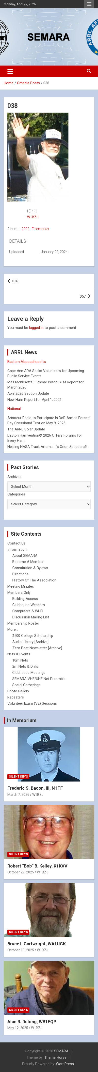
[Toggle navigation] (10, 71)
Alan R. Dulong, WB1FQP (31, 1021)
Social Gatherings (26, 685)
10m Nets (20, 660)
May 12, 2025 (17, 1028)
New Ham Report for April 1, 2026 (34, 399)
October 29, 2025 (20, 872)
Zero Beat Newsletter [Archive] (37, 648)
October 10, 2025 (20, 950)
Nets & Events (18, 654)
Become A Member (28, 562)
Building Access (25, 598)
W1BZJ (32, 217)
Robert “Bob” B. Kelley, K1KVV (37, 865)
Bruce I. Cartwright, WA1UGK (36, 943)
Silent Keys (18, 776)
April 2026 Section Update (28, 393)
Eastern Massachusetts (26, 361)
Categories (16, 494)
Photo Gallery (18, 691)
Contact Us (16, 543)
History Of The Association (34, 580)
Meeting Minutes (20, 586)
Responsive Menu (89, 4)
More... (12, 629)
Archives (14, 477)
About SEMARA (24, 555)
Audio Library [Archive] (30, 642)
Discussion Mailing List (30, 617)
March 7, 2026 (18, 795)
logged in (36, 327)
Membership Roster (23, 623)
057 (83, 296)
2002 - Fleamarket (35, 229)
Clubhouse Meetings (28, 672)
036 (15, 281)
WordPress (65, 1064)
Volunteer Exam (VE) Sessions (32, 703)
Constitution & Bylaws (30, 568)
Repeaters (15, 697)
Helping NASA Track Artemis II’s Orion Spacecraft (47, 446)
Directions (20, 574)
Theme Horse (55, 1057)
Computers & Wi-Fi (27, 611)
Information (17, 549)
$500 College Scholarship (32, 635)
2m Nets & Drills (25, 666)
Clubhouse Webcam (28, 605)
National (14, 409)
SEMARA (61, 1051)
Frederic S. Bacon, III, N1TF (35, 788)
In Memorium (21, 720)
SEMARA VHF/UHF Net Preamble (38, 679)
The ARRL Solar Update (26, 429)
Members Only (19, 592)
